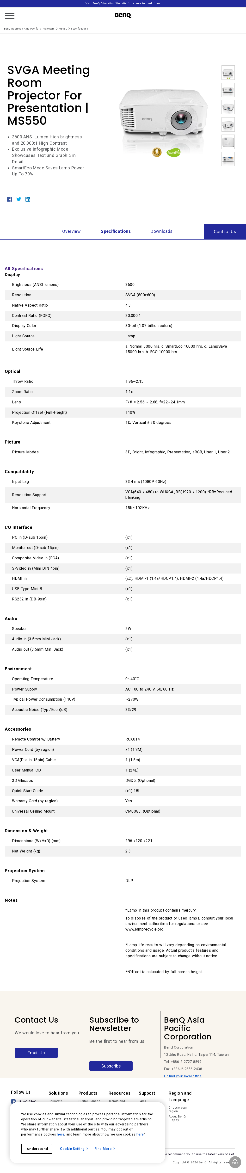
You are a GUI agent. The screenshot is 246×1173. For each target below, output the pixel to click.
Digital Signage (89, 1101)
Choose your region (178, 1109)
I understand (36, 1148)
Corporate (56, 1101)
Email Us (36, 1052)
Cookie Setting (74, 1149)
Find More (105, 1149)
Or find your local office (183, 1076)
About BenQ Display (177, 1118)
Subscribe (111, 1065)
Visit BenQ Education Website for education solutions (123, 3)
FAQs (142, 1101)
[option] (163, 112)
